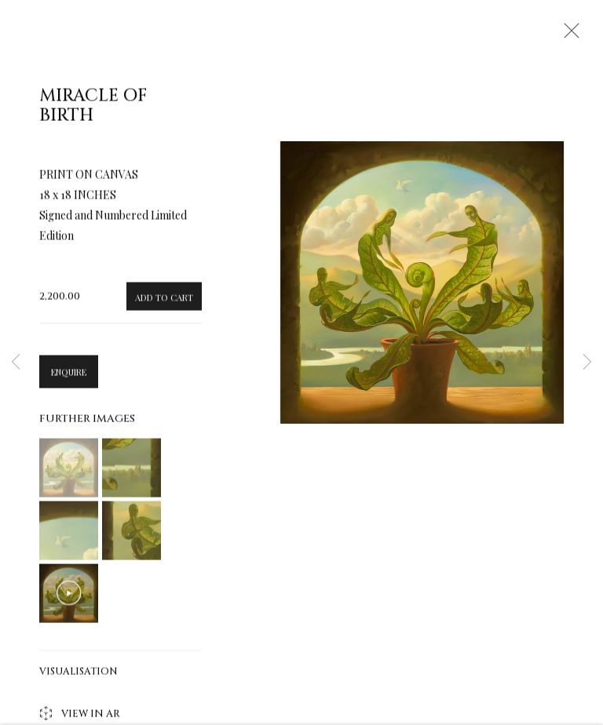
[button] (68, 472)
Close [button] (567, 35)
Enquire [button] (68, 376)
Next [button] (587, 363)
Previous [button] (15, 363)
